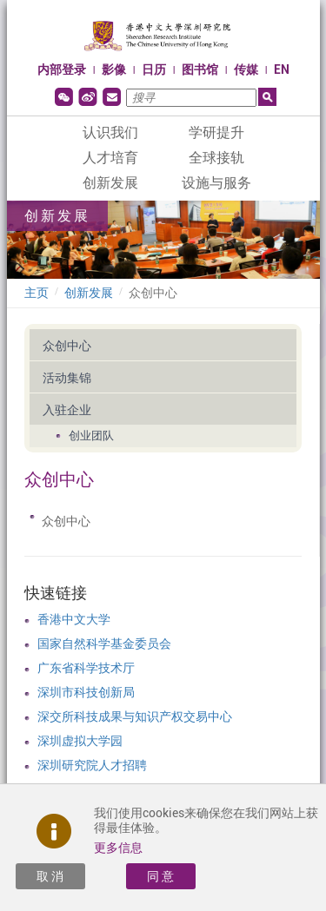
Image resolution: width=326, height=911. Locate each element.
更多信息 (118, 848)
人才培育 (110, 157)
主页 (36, 293)
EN (281, 69)
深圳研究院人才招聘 (92, 765)
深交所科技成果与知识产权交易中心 (134, 716)
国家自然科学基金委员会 (104, 643)
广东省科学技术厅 (86, 668)
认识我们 (110, 132)
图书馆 (200, 69)
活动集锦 (67, 378)
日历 (154, 69)
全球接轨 (216, 157)
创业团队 (91, 435)
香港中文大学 (73, 619)
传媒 (246, 69)
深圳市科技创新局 (86, 692)
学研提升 (216, 132)
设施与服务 (216, 183)
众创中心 (153, 293)
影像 (114, 69)
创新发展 (110, 183)
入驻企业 (67, 410)
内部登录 (61, 69)
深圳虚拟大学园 (80, 741)
